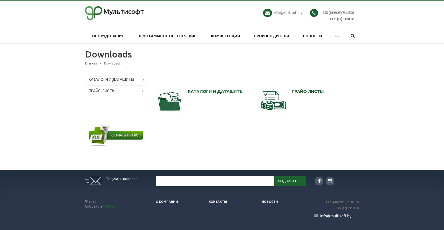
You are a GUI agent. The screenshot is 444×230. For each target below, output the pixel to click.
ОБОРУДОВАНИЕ (108, 36)
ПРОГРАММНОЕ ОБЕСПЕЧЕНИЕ (167, 36)
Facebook (319, 181)
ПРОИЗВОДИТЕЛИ (271, 36)
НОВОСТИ (312, 36)
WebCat (109, 206)
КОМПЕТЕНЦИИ (225, 36)
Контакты (218, 201)
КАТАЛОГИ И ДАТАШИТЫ (111, 79)
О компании (167, 201)
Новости (270, 201)
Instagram (330, 181)
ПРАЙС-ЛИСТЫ (102, 91)
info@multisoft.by (287, 13)
